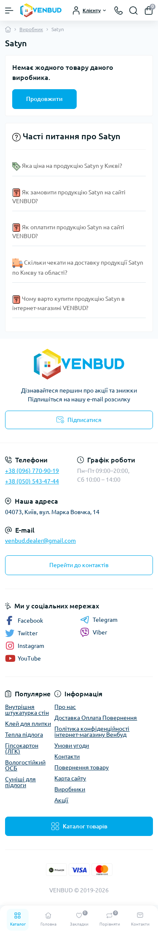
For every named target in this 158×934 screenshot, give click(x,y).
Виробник (31, 29)
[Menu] (9, 10)
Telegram (99, 620)
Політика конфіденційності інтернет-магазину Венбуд (91, 731)
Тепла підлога (24, 734)
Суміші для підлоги (20, 782)
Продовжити (44, 99)
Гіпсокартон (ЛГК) (21, 748)
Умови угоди (71, 745)
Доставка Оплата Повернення (95, 717)
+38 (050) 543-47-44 (32, 481)
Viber (93, 632)
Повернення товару (81, 767)
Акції (61, 800)
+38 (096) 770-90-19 (32, 470)
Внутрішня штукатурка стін (27, 709)
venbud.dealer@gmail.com (40, 540)
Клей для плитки (28, 723)
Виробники (69, 789)
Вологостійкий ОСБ (25, 765)
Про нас (65, 706)
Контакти (67, 756)
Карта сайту (70, 778)
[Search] (133, 10)
